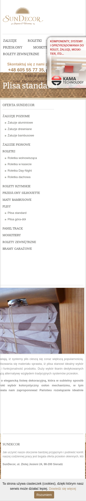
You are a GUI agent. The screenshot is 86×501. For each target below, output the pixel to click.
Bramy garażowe (17, 249)
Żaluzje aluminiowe (20, 122)
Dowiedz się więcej (62, 488)
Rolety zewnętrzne (21, 54)
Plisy (7, 206)
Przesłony (12, 47)
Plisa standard (17, 213)
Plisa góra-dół (17, 219)
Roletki (35, 41)
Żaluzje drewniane (20, 129)
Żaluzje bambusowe (21, 135)
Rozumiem (44, 495)
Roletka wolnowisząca (22, 158)
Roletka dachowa (19, 177)
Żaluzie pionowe (16, 145)
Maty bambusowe (17, 200)
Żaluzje (10, 41)
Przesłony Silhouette (21, 193)
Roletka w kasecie (20, 164)
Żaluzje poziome (16, 116)
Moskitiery (43, 47)
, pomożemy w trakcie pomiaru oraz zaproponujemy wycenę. (38, 64)
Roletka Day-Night (20, 170)
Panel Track (13, 228)
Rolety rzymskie (17, 186)
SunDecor (26, 15)
